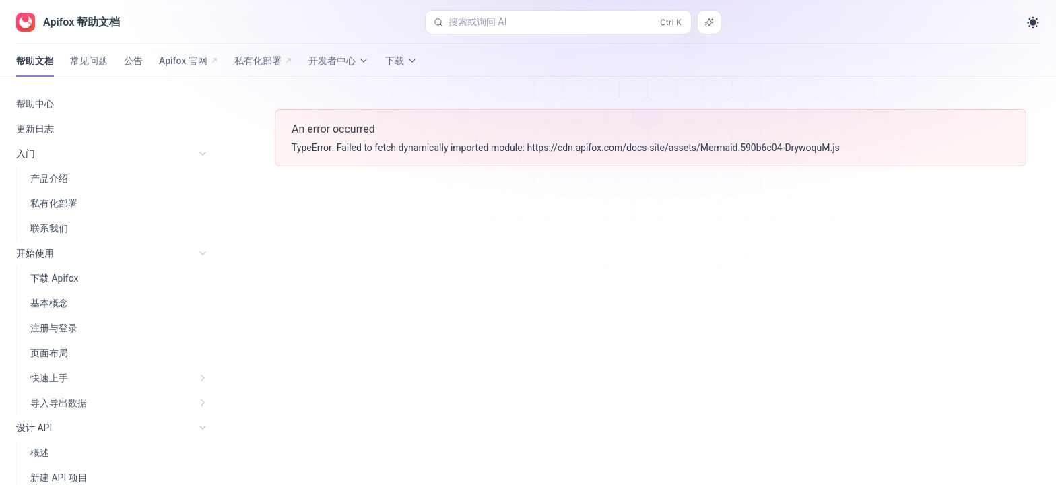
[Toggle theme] (1033, 22)
